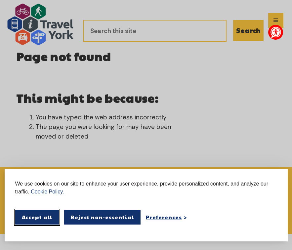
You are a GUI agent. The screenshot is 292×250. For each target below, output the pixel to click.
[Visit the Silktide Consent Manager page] (273, 217)
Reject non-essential (102, 217)
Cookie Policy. (47, 191)
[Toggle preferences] (166, 217)
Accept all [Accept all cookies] (37, 217)
